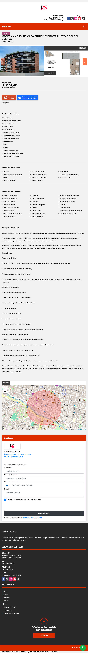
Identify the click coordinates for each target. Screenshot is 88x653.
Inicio (5, 591)
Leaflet (68, 429)
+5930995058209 (54, 20)
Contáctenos (7, 610)
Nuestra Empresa (9, 607)
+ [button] (5, 388)
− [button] (5, 391)
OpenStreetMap (81, 429)
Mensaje (7, 489)
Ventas (5, 594)
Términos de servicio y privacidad (32, 517)
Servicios (6, 601)
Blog (4, 604)
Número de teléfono (10, 482)
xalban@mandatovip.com (14, 457)
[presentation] (22, 505)
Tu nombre (8, 468)
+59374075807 (57, 18)
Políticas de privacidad (11, 613)
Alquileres (6, 598)
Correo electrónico (10, 475)
